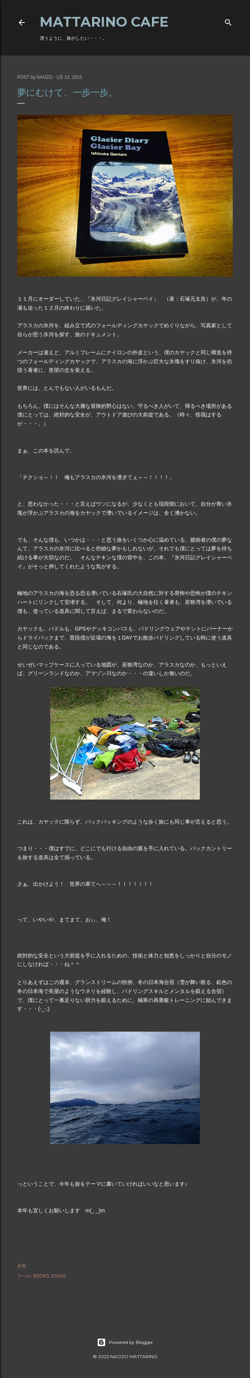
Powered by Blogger (125, 1342)
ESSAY (59, 1276)
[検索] (228, 20)
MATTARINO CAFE (104, 21)
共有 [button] (21, 1266)
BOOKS (41, 1276)
